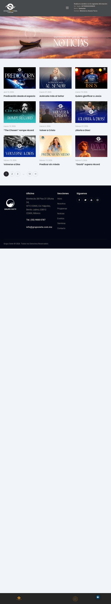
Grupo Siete (9, 244)
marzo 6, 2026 (44, 126)
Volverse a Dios (12, 164)
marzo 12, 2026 (10, 126)
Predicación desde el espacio (19, 96)
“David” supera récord (87, 164)
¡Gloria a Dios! (82, 130)
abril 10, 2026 (9, 92)
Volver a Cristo (47, 130)
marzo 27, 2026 (45, 92)
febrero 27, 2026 (81, 126)
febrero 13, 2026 (45, 160)
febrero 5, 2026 (81, 160)
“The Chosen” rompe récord (19, 130)
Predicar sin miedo (49, 164)
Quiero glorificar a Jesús (88, 96)
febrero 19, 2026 (10, 160)
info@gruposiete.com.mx (39, 227)
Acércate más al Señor (51, 96)
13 (30, 173)
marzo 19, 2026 (81, 92)
